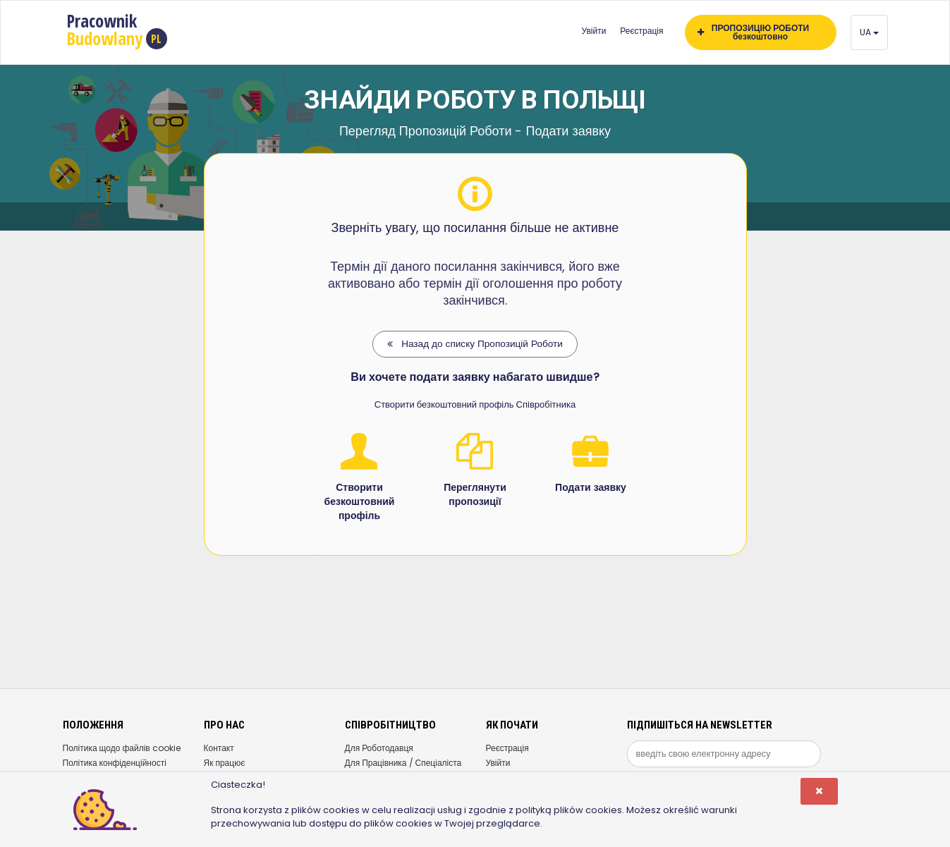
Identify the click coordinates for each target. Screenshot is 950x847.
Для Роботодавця (379, 748)
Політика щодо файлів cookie (122, 748)
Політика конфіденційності (114, 763)
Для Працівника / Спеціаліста (403, 763)
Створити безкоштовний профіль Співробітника (475, 404)
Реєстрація (641, 31)
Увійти (593, 31)
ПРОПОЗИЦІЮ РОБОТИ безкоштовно (754, 32)
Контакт (219, 748)
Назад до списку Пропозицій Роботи (475, 344)
